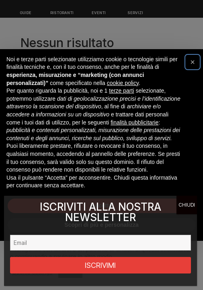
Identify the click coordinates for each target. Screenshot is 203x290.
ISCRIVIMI (100, 265)
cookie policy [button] (123, 83)
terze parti (121, 90)
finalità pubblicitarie (134, 122)
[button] (192, 62)
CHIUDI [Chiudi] (186, 205)
